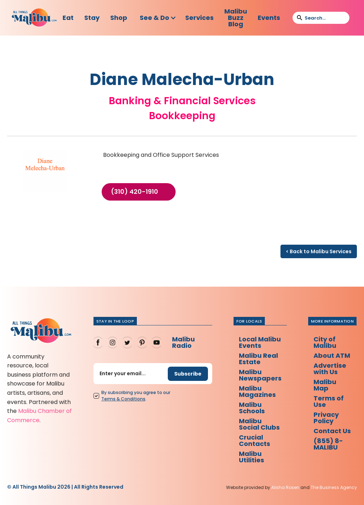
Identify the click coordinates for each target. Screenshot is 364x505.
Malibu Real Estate (258, 358)
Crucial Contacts (254, 440)
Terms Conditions (123, 399)
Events (269, 17)
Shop (118, 17)
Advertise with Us (330, 368)
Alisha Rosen (285, 487)
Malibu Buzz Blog (235, 17)
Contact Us (332, 430)
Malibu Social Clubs (259, 424)
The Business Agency (334, 487)
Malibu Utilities (251, 456)
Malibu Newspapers (260, 375)
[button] (158, 18)
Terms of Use (329, 401)
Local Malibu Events (260, 342)
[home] (34, 17)
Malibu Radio (183, 342)
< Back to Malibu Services (319, 251)
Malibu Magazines (257, 391)
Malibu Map (325, 385)
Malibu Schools (252, 407)
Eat (68, 17)
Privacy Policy (326, 417)
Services (199, 17)
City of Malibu (325, 342)
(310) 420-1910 (134, 191)
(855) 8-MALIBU (328, 444)
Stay (92, 17)
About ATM (332, 355)
